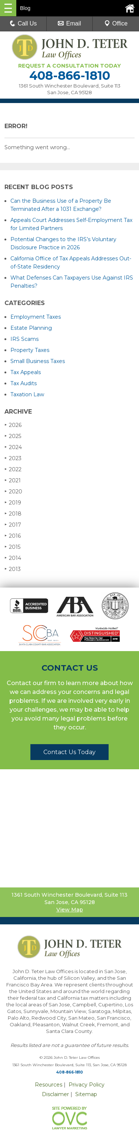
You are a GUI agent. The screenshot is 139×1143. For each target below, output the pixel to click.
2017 (12, 524)
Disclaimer (55, 1094)
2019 (12, 502)
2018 (12, 513)
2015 (12, 546)
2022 (12, 469)
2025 (12, 435)
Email (69, 23)
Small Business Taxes (37, 361)
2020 (13, 491)
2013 (12, 568)
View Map (69, 909)
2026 (12, 424)
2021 (12, 480)
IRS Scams (24, 339)
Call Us (23, 23)
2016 (12, 535)
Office (116, 23)
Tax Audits (23, 383)
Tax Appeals (25, 372)
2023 (12, 458)
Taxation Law (27, 394)
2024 (13, 447)
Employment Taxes (35, 317)
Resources (48, 1084)
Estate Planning (31, 328)
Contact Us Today (69, 752)
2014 (12, 557)
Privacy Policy (87, 1084)
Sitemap (86, 1094)
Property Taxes (29, 350)
